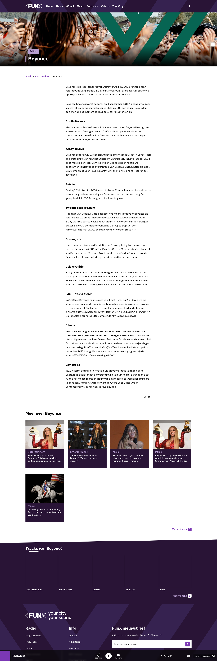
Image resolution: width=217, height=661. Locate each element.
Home (49, 6)
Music (80, 6)
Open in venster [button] (205, 655)
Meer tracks (182, 596)
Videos (105, 6)
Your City (119, 6)
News (59, 6)
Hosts (28, 648)
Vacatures (74, 648)
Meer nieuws (182, 529)
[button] (98, 655)
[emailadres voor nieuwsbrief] (152, 644)
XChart (70, 6)
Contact (73, 636)
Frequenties (31, 642)
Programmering (33, 636)
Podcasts (92, 6)
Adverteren (75, 642)
